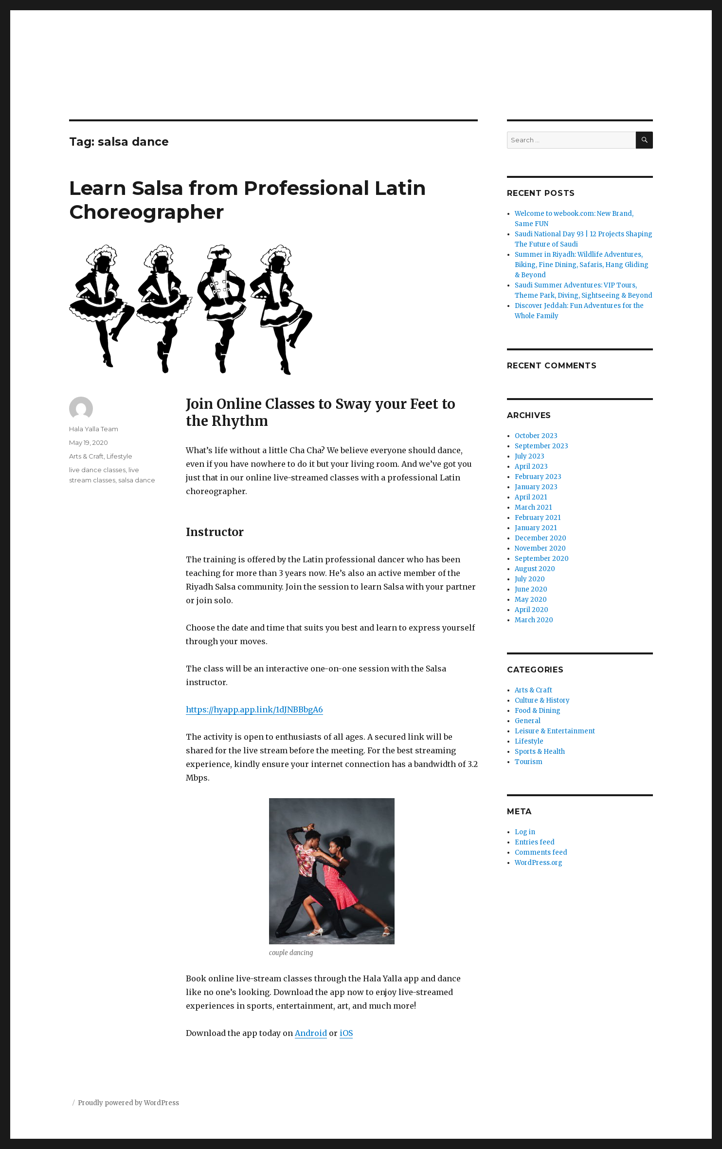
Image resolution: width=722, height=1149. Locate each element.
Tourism (528, 762)
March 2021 (533, 507)
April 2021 (531, 497)
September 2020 (542, 559)
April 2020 (531, 610)
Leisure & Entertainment (555, 731)
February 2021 (537, 518)
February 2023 (538, 477)
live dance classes (97, 470)
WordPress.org (538, 863)
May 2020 (531, 599)
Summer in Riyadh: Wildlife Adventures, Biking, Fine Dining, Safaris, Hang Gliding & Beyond (582, 264)
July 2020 (530, 579)
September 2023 (541, 446)
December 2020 (540, 538)
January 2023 (536, 487)
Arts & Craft (86, 456)
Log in (525, 832)
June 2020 (531, 589)
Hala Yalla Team (93, 429)
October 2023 (536, 436)
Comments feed (541, 852)
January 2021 (536, 528)
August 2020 (535, 569)
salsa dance (136, 480)
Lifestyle (119, 456)
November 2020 (540, 548)
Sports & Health (540, 751)
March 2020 (534, 620)
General (528, 721)
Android (311, 1033)
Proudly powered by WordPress (128, 1103)
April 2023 (531, 466)
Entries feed (535, 842)
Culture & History (542, 700)
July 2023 (529, 456)
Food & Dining (537, 711)
